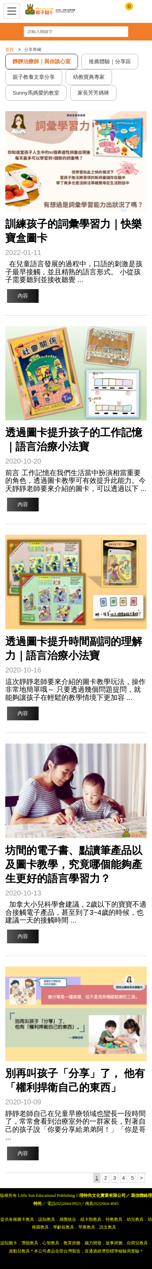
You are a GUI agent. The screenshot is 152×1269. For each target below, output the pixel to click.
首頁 (9, 49)
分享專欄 (32, 49)
